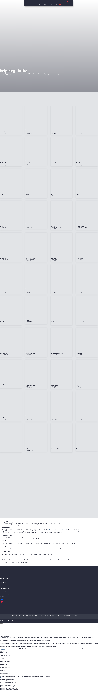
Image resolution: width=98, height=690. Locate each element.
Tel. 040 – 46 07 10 (4, 591)
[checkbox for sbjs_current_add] (19, 686)
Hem (1, 76)
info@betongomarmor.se (5, 592)
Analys (1, 676)
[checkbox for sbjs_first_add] (18, 689)
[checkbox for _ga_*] (15, 682)
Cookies (2, 598)
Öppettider (58, 2)
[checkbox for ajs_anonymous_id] (20, 683)
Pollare (57, 529)
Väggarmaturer (63, 529)
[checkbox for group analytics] (0, 674)
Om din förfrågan (4, 596)
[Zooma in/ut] (0, 623)
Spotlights (51, 529)
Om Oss (52, 2)
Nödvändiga (2, 648)
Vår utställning (56, 4)
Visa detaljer (2, 649)
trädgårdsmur (69, 531)
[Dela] (2, 623)
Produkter (38, 4)
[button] (64, 2)
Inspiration (46, 4)
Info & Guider (44, 2)
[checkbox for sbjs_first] (16, 688)
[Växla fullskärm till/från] (1, 623)
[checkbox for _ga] (14, 680)
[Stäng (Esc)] (4, 623)
